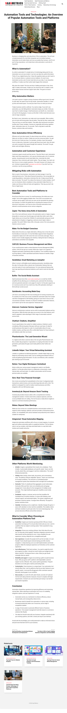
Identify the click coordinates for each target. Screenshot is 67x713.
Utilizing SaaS (42, 3)
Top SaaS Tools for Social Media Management (52, 664)
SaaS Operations (28, 1)
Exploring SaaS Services (30, 3)
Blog (38, 7)
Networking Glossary (29, 7)
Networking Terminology (49, 5)
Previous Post (23, 632)
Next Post (44, 632)
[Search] (62, 3)
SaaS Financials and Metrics (42, 1)
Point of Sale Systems (30, 5)
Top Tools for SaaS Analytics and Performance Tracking (33, 664)
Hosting (40, 5)
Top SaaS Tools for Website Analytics (11, 663)
